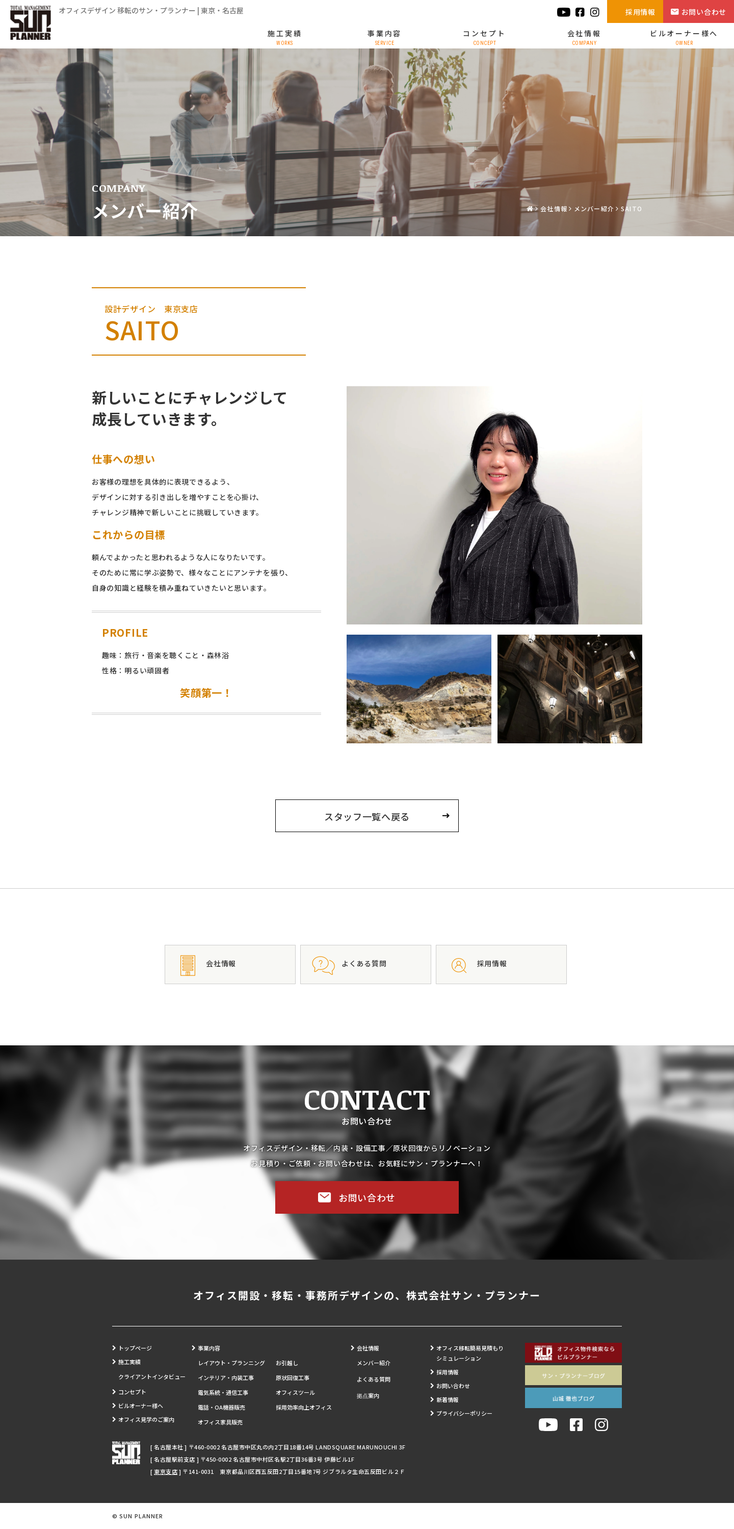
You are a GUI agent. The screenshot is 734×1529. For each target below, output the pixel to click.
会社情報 (584, 37)
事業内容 (385, 37)
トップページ (135, 1348)
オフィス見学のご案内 (146, 1419)
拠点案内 (368, 1395)
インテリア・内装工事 (226, 1377)
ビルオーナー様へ (684, 37)
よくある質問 (373, 1379)
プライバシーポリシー (464, 1413)
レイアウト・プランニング (231, 1363)
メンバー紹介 (594, 208)
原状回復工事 (292, 1377)
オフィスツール (295, 1392)
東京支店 (165, 1471)
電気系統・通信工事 (223, 1392)
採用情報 (640, 12)
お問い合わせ (703, 12)
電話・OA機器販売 (221, 1407)
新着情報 (447, 1399)
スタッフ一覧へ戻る (367, 816)
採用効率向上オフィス (304, 1407)
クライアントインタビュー (152, 1376)
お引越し (287, 1363)
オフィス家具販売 (220, 1422)
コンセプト (484, 37)
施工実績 (285, 37)
